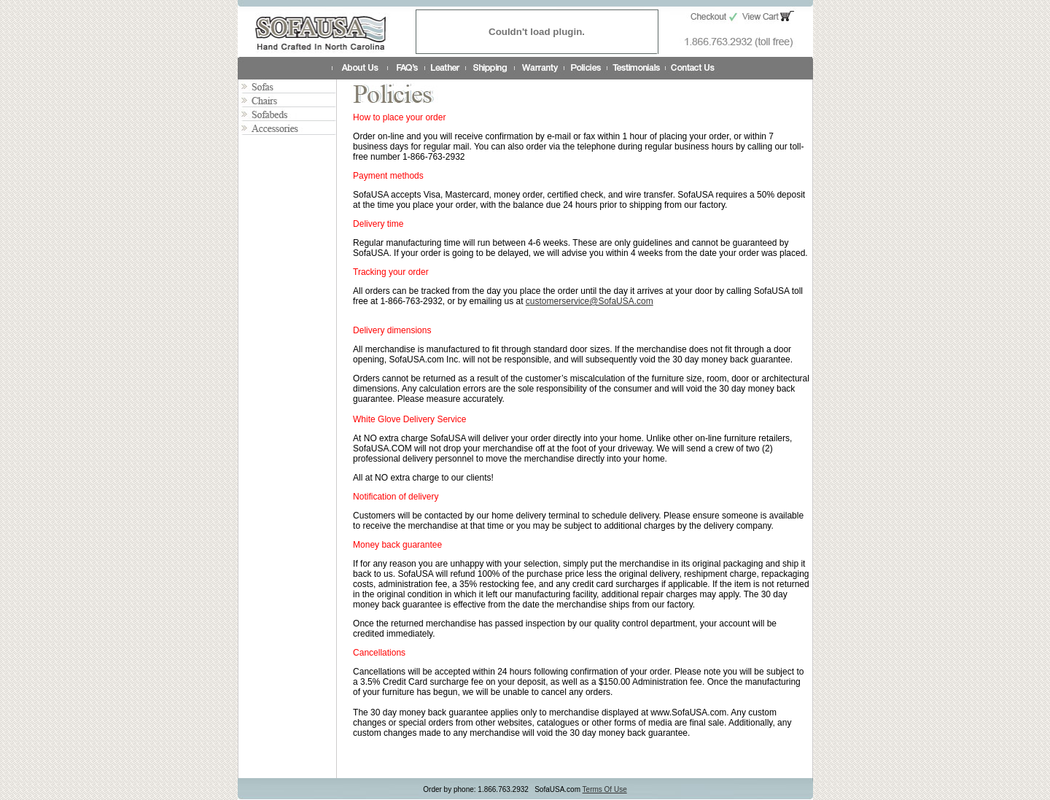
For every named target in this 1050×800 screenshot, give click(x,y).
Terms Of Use (605, 789)
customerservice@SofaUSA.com (589, 301)
